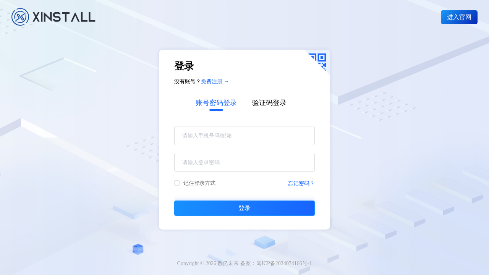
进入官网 (459, 17)
